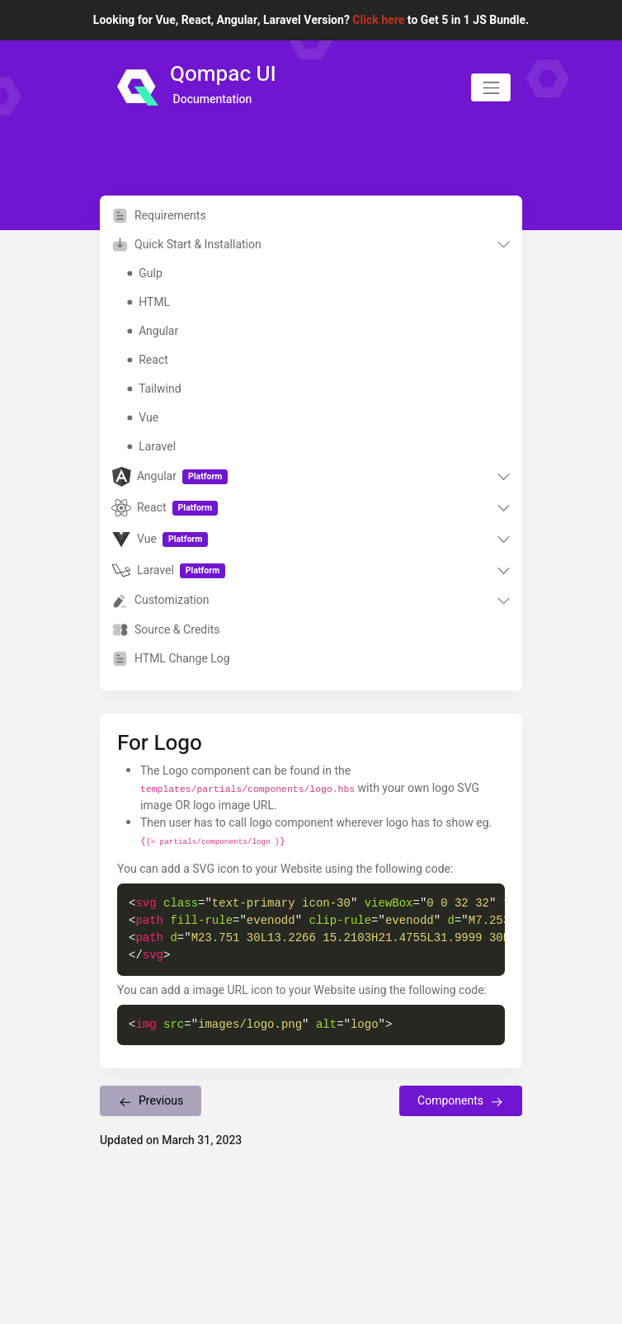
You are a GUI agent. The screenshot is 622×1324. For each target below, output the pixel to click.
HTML (148, 302)
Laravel (151, 446)
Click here (378, 20)
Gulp (144, 273)
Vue (142, 417)
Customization (160, 600)
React (147, 360)
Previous (150, 1101)
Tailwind (153, 389)
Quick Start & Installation (186, 244)
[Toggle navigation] (491, 87)
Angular (152, 331)
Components (460, 1101)
